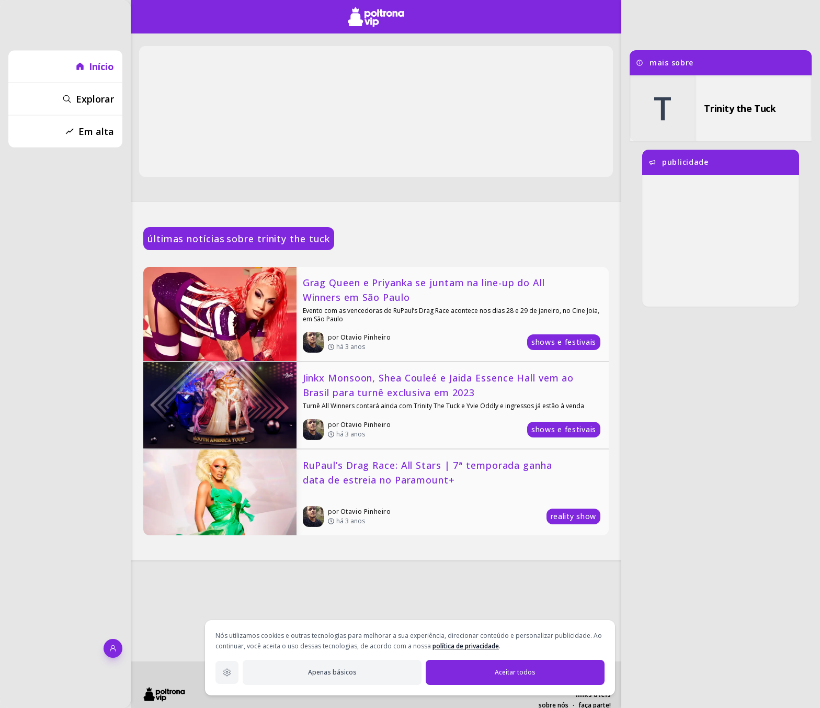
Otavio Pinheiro (365, 337)
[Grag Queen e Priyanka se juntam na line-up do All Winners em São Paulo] (376, 314)
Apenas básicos (332, 672)
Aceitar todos (515, 672)
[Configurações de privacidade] (226, 672)
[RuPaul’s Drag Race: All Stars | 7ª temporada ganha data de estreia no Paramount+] (376, 492)
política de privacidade (465, 646)
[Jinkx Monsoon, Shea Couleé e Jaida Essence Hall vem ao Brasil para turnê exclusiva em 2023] (376, 405)
